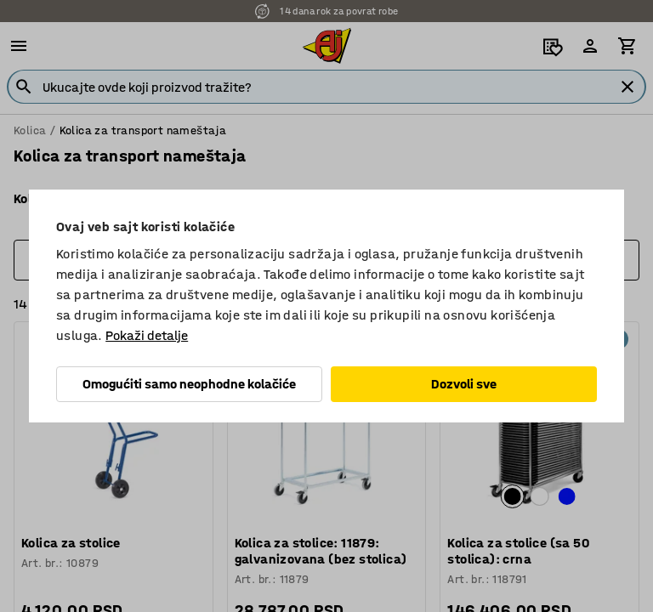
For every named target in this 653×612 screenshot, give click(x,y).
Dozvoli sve (464, 384)
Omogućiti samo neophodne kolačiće (189, 384)
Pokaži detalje (146, 335)
